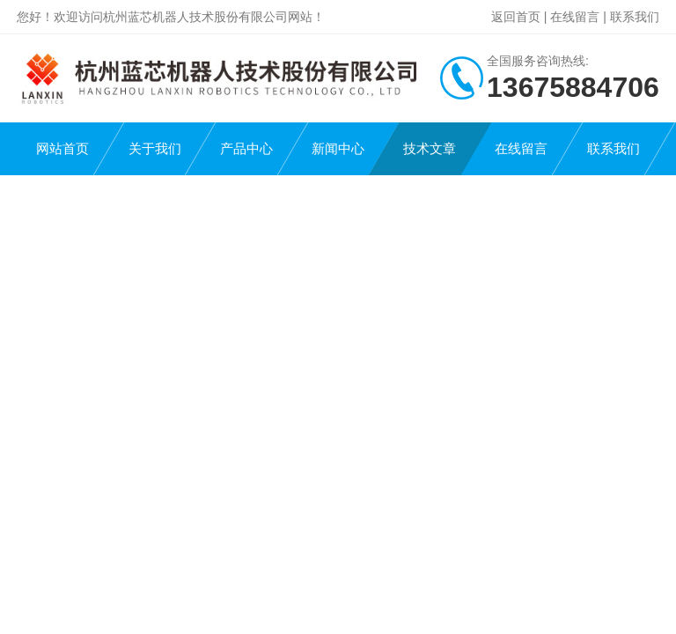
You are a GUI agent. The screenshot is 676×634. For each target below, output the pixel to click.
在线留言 (574, 17)
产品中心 (246, 148)
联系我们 (634, 17)
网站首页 (62, 148)
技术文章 (429, 148)
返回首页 (515, 17)
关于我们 (155, 148)
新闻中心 (338, 148)
